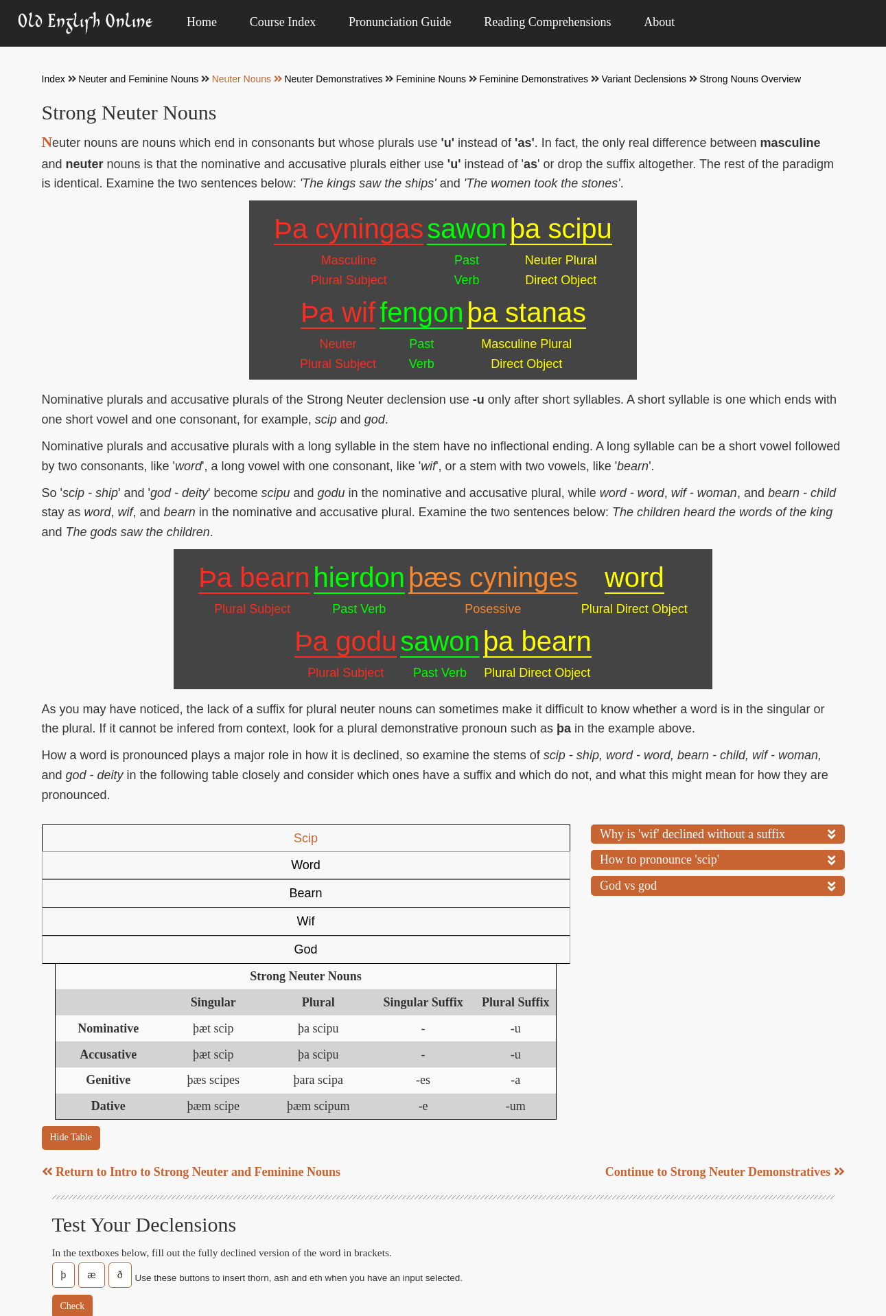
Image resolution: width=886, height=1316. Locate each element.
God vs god (717, 884)
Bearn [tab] (311, 838)
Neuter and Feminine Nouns (138, 78)
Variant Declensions (643, 78)
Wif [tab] (417, 838)
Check (72, 1194)
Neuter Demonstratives (333, 78)
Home (202, 22)
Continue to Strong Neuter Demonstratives (725, 1060)
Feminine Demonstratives (533, 78)
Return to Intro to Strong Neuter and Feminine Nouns (191, 1060)
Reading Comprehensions (547, 22)
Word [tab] (200, 838)
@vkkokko (786, 1285)
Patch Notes (258, 1285)
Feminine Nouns (431, 78)
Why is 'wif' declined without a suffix (717, 832)
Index (53, 78)
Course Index (283, 22)
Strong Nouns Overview (750, 78)
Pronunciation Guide (400, 22)
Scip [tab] (94, 838)
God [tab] (518, 838)
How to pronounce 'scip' (717, 858)
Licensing (749, 1262)
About (659, 22)
